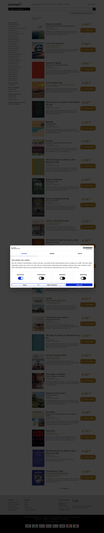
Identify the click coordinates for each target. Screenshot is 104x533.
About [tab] (80, 253)
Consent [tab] (24, 253)
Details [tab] (52, 253)
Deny (25, 285)
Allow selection (52, 285)
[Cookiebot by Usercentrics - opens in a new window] (84, 248)
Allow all (79, 285)
